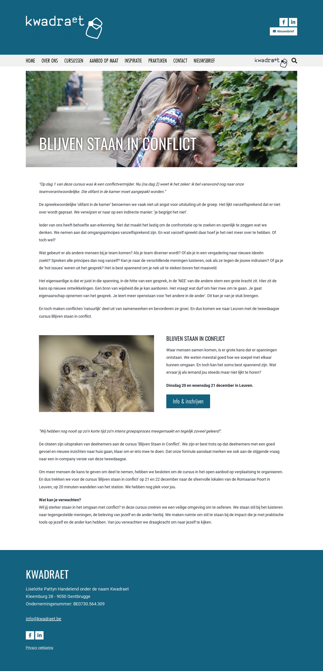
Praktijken (157, 60)
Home (30, 60)
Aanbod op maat (104, 60)
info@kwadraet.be (43, 618)
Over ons (50, 60)
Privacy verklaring (39, 647)
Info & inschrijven (188, 401)
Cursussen (73, 60)
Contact (180, 60)
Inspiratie (133, 60)
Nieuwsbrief (283, 31)
